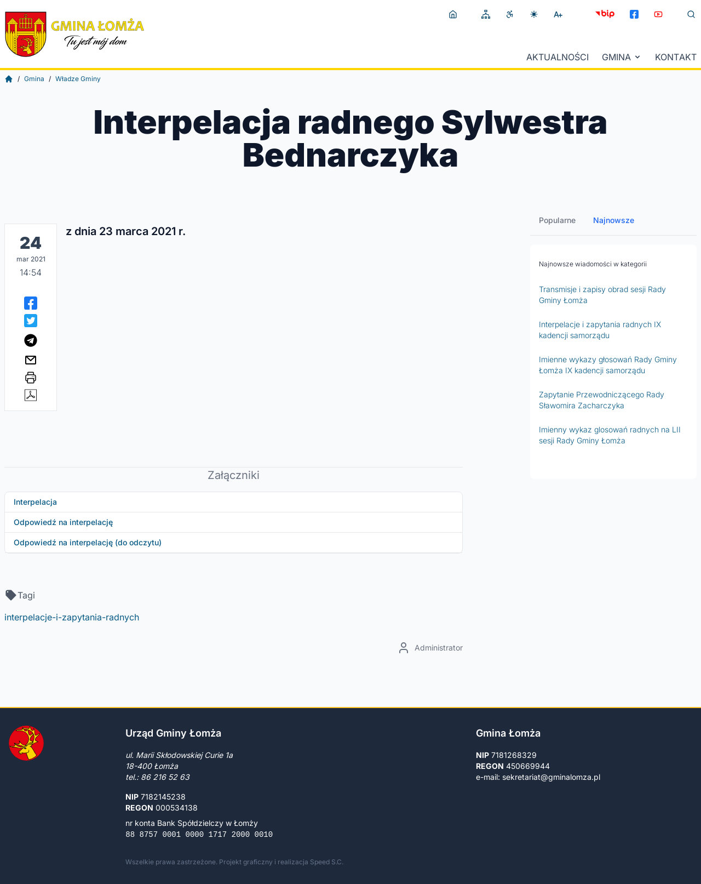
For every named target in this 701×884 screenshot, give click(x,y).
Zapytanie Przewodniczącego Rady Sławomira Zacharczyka (601, 400)
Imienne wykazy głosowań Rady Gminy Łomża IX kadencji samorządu (608, 365)
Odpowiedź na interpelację (63, 522)
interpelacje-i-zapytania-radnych (71, 617)
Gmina (622, 57)
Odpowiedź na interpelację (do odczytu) (88, 542)
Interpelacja (35, 501)
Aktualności (557, 57)
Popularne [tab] (557, 220)
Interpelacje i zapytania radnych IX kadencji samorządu (600, 330)
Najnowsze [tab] (613, 220)
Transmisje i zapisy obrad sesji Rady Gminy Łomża (602, 294)
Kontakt (676, 57)
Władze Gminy (78, 79)
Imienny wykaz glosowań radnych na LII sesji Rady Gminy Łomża (610, 435)
